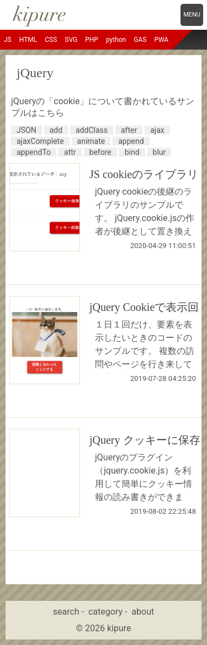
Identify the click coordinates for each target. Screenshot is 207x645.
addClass (92, 130)
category (105, 611)
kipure (119, 628)
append (131, 141)
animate (91, 141)
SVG (71, 40)
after (129, 130)
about (142, 611)
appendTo (34, 152)
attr (70, 152)
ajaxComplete (40, 141)
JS (8, 40)
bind (132, 152)
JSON (26, 130)
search (66, 611)
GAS (140, 40)
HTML (28, 40)
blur (159, 152)
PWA (161, 40)
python (116, 40)
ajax (157, 130)
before (100, 152)
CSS (51, 40)
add (56, 130)
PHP (91, 40)
